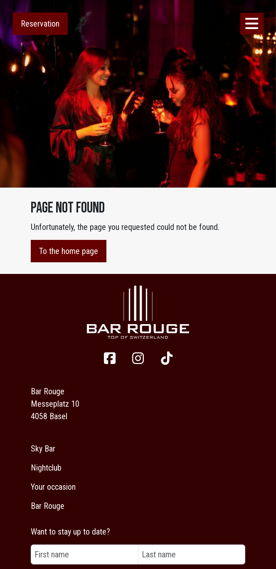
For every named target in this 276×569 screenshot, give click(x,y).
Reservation (40, 24)
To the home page (68, 251)
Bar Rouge (47, 506)
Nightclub (46, 468)
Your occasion (53, 487)
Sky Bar (43, 449)
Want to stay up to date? (70, 532)
